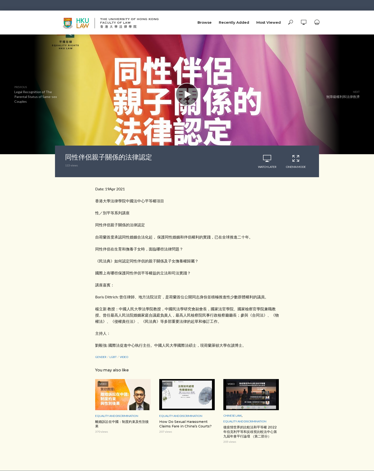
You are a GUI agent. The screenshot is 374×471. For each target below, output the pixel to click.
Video (124, 357)
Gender (100, 357)
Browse (205, 22)
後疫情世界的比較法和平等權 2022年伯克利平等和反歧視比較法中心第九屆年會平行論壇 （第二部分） (250, 431)
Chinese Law (232, 415)
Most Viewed (268, 22)
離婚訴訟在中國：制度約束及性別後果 (122, 424)
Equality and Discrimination (116, 416)
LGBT (113, 357)
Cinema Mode (295, 161)
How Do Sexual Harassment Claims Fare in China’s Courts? (185, 424)
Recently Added (234, 22)
